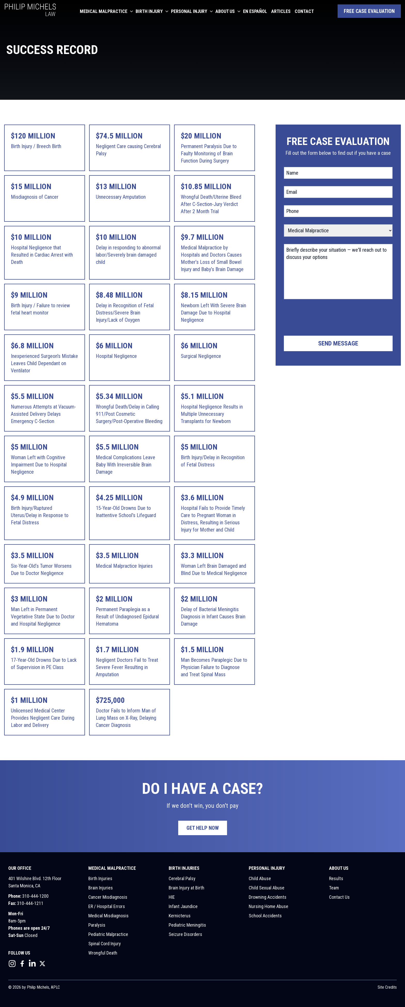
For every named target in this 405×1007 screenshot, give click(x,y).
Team (334, 887)
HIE (172, 897)
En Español (255, 11)
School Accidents (265, 915)
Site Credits (387, 987)
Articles (281, 11)
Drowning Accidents (267, 897)
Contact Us (339, 897)
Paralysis (96, 925)
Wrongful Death (102, 953)
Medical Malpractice (103, 11)
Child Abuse (260, 878)
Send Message (338, 343)
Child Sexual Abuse (266, 887)
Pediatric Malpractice (108, 934)
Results (336, 878)
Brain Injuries (100, 887)
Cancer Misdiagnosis (107, 897)
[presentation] (323, 318)
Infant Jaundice (183, 906)
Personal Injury (189, 11)
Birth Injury (149, 11)
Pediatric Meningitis (187, 925)
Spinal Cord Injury (104, 943)
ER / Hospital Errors (106, 906)
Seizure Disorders (185, 934)
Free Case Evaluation (369, 11)
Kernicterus (180, 915)
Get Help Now (202, 828)
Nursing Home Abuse (268, 906)
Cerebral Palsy (182, 878)
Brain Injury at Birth (186, 887)
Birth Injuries (100, 878)
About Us (225, 11)
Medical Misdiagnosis (108, 915)
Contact (304, 11)
